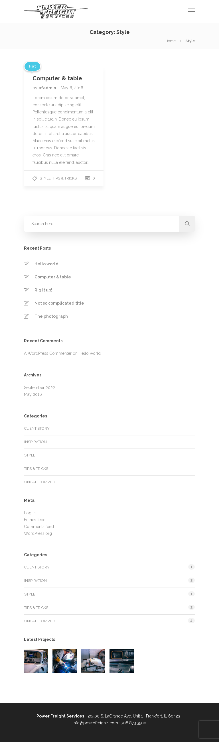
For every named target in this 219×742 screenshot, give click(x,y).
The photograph (51, 316)
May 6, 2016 (72, 87)
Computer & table (53, 277)
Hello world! (47, 264)
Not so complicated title (59, 303)
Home (170, 41)
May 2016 (33, 394)
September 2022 (39, 387)
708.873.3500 (133, 723)
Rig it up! (43, 290)
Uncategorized (39, 482)
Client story (37, 428)
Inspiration (35, 442)
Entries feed (35, 519)
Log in (30, 513)
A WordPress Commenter (48, 353)
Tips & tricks (65, 178)
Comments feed (39, 526)
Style (45, 178)
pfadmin (47, 87)
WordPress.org (38, 533)
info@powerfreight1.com (95, 723)
